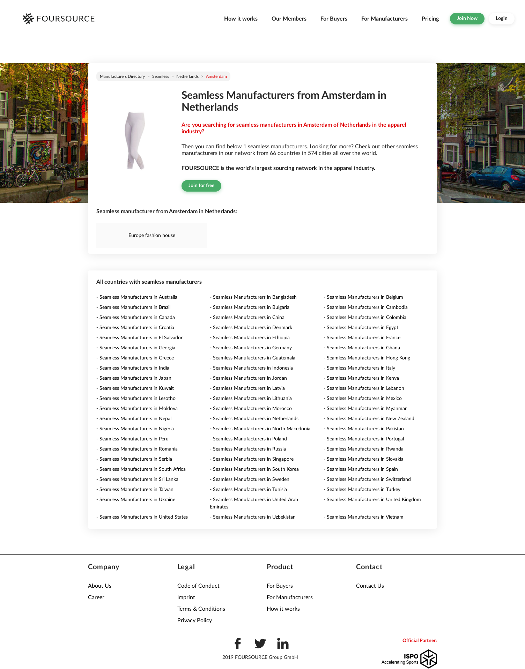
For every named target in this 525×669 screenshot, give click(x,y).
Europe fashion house (151, 235)
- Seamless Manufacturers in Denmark (251, 327)
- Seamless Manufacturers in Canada (135, 317)
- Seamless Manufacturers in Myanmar (365, 408)
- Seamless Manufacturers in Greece (135, 358)
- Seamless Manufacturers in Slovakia (364, 459)
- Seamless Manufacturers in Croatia (135, 327)
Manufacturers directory (122, 76)
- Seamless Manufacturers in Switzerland (367, 479)
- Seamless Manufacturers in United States (142, 517)
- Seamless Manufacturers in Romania (137, 449)
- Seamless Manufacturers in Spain (361, 469)
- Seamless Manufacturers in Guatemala (252, 358)
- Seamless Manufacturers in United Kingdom (372, 499)
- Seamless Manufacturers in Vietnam (364, 517)
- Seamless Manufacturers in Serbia (134, 459)
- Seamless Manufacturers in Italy (359, 368)
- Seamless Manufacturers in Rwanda (364, 449)
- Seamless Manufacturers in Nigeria (135, 428)
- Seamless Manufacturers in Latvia (247, 388)
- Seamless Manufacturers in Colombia (365, 317)
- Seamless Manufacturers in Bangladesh (253, 297)
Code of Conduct (198, 586)
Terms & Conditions (201, 609)
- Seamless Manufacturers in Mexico (363, 398)
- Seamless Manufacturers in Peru (132, 439)
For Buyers (333, 19)
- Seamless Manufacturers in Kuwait (135, 388)
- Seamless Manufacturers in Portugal (364, 439)
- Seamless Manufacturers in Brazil (133, 307)
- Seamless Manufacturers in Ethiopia (250, 337)
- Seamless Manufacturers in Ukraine (135, 499)
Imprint (186, 597)
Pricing (430, 19)
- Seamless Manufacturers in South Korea (254, 469)
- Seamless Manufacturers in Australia (136, 297)
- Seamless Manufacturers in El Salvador (139, 337)
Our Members (289, 19)
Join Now (467, 18)
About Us (99, 586)
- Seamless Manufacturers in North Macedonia (260, 428)
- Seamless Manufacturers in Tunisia (248, 489)
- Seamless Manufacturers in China (247, 317)
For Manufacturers (384, 19)
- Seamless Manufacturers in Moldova (137, 408)
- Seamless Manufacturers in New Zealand (369, 418)
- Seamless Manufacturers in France (362, 337)
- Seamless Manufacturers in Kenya (361, 378)
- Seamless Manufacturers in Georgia (135, 347)
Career (96, 597)
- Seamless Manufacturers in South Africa (141, 469)
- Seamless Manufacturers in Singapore (252, 459)
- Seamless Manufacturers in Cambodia (366, 307)
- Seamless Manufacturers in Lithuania (251, 398)
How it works (241, 19)
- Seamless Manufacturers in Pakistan (364, 428)
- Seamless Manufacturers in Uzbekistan (253, 517)
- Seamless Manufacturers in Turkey (362, 489)
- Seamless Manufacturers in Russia (248, 449)
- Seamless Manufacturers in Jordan (248, 378)
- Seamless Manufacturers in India (132, 368)
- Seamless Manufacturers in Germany (251, 347)
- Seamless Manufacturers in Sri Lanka (137, 479)
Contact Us (370, 586)
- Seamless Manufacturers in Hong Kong (367, 358)
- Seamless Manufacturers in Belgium (363, 297)
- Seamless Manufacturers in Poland (248, 439)
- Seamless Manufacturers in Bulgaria (249, 307)
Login (502, 18)
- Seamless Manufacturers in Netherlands (254, 418)
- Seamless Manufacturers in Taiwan (134, 489)
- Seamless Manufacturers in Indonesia (251, 368)
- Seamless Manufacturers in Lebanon (364, 388)
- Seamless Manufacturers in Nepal (133, 418)
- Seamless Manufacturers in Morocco (251, 408)
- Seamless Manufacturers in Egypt (361, 327)
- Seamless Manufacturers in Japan (133, 378)
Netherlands (187, 76)
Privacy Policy (194, 620)
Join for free (201, 185)
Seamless (160, 76)
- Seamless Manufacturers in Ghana (362, 347)
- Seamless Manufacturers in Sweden (249, 479)
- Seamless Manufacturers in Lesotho (136, 398)
